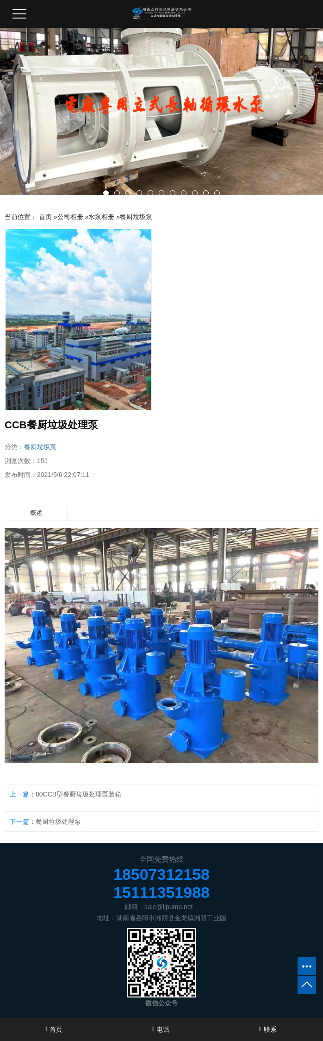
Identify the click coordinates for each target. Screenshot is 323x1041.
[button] (106, 193)
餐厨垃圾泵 (136, 216)
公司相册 (70, 216)
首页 (45, 216)
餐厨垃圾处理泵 (58, 821)
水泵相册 (101, 216)
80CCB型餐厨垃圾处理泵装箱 (78, 794)
